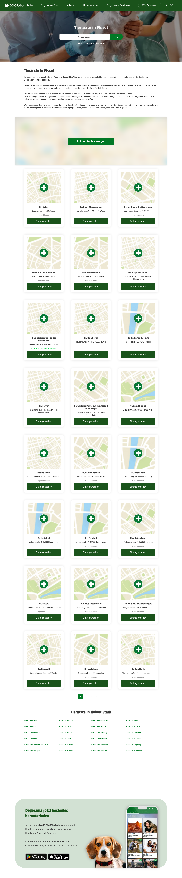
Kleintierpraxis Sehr (91, 272)
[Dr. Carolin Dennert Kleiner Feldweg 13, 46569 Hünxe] (91, 464)
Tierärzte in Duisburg (99, 733)
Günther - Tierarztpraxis (91, 207)
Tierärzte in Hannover (99, 720)
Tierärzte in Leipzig (65, 726)
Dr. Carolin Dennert (91, 472)
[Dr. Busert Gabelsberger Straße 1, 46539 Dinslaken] (44, 595)
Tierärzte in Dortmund (66, 733)
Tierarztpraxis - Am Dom (43, 272)
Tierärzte (89, 43)
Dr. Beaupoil (44, 669)
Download (149, 5)
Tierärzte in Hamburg (32, 726)
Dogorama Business (118, 5)
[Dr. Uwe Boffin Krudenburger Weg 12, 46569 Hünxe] (91, 330)
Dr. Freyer (44, 406)
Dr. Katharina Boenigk (138, 338)
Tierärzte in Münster (132, 726)
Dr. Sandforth (138, 669)
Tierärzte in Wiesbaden (133, 751)
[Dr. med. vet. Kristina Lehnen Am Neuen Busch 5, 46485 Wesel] (138, 198)
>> (102, 696)
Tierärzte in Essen (64, 739)
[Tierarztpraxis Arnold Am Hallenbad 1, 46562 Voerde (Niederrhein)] (138, 263)
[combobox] (84, 37)
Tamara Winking (138, 406)
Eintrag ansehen (44, 221)
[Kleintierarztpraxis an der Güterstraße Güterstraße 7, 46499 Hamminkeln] (44, 330)
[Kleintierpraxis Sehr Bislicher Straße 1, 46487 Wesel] (91, 263)
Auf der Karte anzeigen (91, 141)
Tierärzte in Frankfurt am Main (36, 745)
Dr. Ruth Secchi (138, 472)
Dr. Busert (44, 603)
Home (80, 43)
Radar (29, 5)
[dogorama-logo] (14, 5)
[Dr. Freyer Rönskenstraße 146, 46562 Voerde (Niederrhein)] (44, 397)
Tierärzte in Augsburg (132, 745)
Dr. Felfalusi (44, 538)
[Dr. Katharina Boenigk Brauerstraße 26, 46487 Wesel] (138, 330)
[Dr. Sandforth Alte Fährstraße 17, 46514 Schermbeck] (138, 660)
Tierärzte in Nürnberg (99, 726)
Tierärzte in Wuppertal (99, 745)
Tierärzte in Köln (30, 739)
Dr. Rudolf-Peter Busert (91, 603)
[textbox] (85, 37)
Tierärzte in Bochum (99, 739)
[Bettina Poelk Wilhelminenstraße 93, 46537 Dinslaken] (44, 464)
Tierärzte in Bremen (65, 745)
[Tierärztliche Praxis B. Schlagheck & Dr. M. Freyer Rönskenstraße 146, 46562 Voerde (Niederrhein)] (91, 397)
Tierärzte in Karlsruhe (132, 733)
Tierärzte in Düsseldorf (66, 720)
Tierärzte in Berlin (31, 720)
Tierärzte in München (32, 733)
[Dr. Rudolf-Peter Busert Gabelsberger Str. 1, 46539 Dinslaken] (91, 595)
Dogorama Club (50, 5)
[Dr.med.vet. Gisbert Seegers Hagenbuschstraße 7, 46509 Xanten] (138, 595)
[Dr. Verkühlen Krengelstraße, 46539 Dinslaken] (91, 660)
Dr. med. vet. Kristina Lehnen (138, 207)
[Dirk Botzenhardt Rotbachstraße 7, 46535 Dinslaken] (138, 529)
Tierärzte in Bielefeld (99, 751)
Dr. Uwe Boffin (91, 338)
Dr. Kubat (43, 207)
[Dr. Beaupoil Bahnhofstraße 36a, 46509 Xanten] (44, 660)
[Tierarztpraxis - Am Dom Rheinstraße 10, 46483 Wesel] (44, 263)
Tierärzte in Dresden (65, 751)
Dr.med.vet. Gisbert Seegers (138, 603)
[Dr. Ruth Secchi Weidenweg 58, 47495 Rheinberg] (138, 464)
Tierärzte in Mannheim (133, 739)
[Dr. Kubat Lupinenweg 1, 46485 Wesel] (44, 198)
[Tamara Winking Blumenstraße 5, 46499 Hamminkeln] (138, 397)
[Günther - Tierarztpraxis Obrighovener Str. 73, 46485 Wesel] (91, 198)
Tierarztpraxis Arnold (138, 272)
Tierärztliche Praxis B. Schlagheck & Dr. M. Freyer (91, 407)
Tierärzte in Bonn (131, 720)
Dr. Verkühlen (91, 669)
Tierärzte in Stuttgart (32, 751)
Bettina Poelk (43, 472)
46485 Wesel (100, 43)
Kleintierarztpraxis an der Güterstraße (44, 339)
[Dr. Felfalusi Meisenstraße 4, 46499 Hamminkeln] (44, 529)
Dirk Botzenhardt (138, 538)
